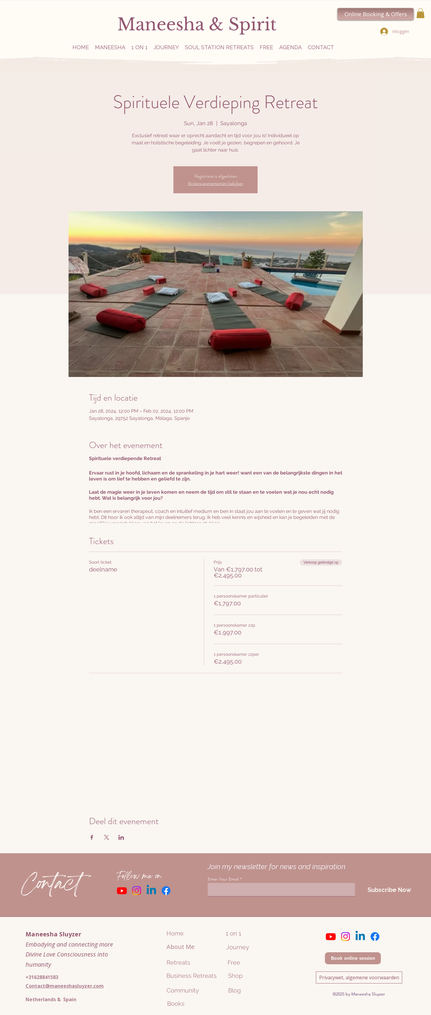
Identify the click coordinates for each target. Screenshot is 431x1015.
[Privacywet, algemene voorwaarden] (359, 977)
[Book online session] (353, 958)
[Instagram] (136, 890)
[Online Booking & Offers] (376, 14)
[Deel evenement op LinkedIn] (121, 837)
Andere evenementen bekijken (215, 183)
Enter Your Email (223, 879)
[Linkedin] (151, 890)
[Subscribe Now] (389, 889)
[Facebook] (166, 890)
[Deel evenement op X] (106, 837)
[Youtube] (122, 890)
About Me (180, 947)
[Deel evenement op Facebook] (92, 837)
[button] (420, 13)
